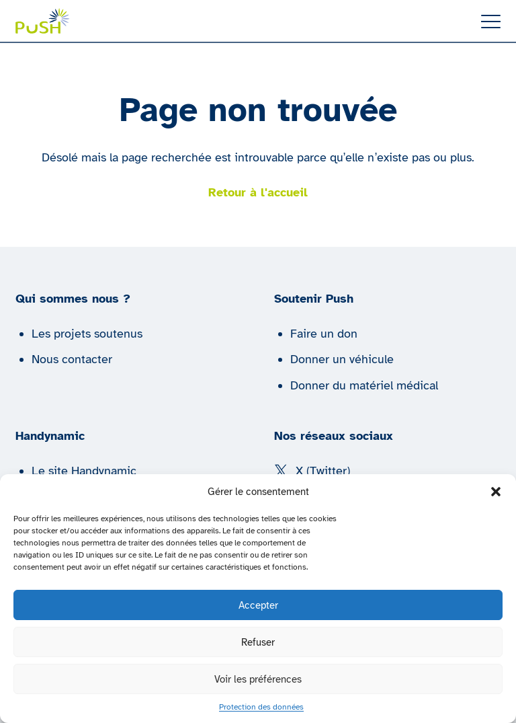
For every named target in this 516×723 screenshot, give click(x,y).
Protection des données (261, 707)
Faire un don (323, 333)
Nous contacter (72, 359)
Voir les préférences (258, 679)
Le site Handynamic (84, 470)
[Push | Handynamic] (42, 21)
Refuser (258, 642)
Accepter (258, 605)
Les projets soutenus (87, 333)
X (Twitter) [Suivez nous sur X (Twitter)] (312, 470)
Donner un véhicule (342, 359)
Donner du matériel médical (364, 385)
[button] (496, 491)
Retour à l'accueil (258, 192)
